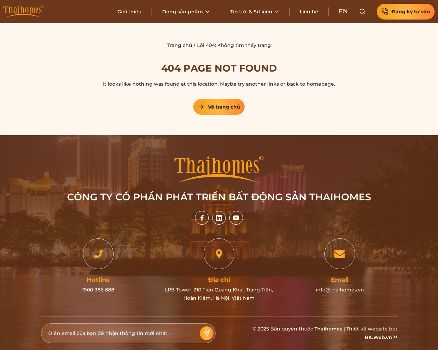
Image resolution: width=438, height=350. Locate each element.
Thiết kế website (367, 329)
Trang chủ (179, 45)
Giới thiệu (129, 12)
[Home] (23, 11)
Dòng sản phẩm (182, 12)
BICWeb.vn (378, 337)
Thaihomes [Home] (328, 329)
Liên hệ (309, 12)
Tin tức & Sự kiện (251, 12)
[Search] (362, 12)
